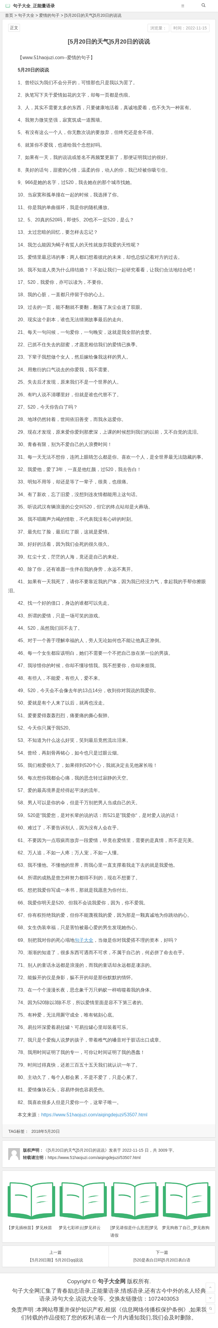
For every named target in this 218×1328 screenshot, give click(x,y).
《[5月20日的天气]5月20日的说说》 (76, 1150)
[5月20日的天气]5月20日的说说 (92, 15)
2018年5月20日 (45, 1131)
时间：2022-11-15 (190, 28)
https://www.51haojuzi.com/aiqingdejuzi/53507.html (94, 1114)
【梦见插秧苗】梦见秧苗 (29, 1227)
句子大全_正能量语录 (34, 5)
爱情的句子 (49, 15)
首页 (9, 15)
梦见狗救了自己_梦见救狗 (185, 1227)
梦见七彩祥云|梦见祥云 (80, 1227)
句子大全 (26, 15)
